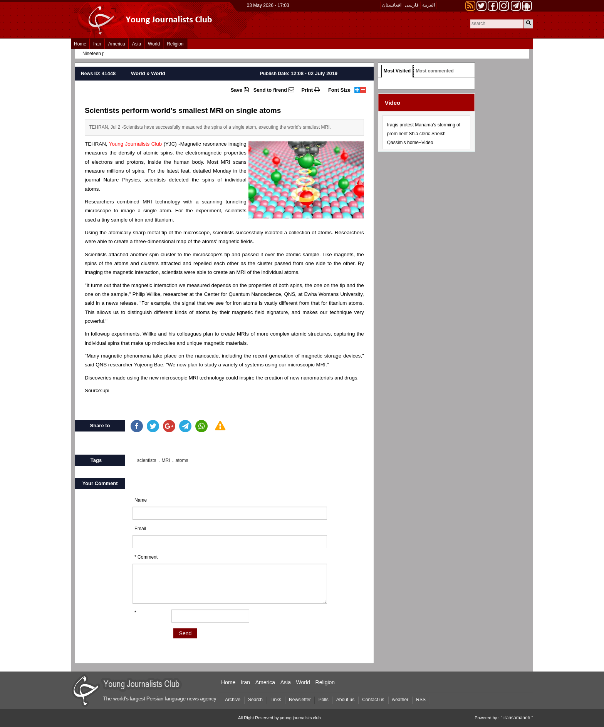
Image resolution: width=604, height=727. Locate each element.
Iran (97, 44)
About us (345, 699)
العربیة (428, 5)
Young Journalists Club (135, 144)
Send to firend (273, 90)
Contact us (373, 699)
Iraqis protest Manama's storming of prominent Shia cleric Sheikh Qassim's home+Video (423, 133)
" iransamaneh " (516, 717)
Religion (175, 44)
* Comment (146, 557)
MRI (166, 460)
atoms (182, 460)
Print (310, 90)
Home (80, 44)
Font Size (339, 90)
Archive (232, 699)
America (116, 44)
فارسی (412, 5)
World (154, 44)
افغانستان (391, 5)
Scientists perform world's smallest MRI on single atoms (183, 110)
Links (275, 699)
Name (140, 500)
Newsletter (300, 699)
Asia (136, 44)
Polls (324, 699)
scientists (146, 460)
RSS (421, 699)
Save (240, 90)
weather (400, 699)
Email (140, 528)
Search (255, 699)
